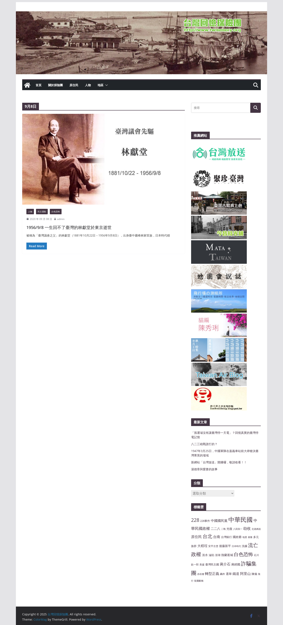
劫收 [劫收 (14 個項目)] (247, 528)
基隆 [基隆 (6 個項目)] (250, 537)
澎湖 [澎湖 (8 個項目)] (217, 555)
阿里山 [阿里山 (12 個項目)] (245, 573)
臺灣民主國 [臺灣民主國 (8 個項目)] (212, 564)
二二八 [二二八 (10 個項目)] (215, 528)
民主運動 (42, 211)
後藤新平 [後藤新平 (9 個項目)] (225, 546)
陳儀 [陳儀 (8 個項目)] (254, 574)
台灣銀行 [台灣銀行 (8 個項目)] (226, 537)
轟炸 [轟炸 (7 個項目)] (222, 574)
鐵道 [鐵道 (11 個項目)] (236, 573)
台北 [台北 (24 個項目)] (207, 536)
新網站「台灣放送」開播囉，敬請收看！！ (219, 462)
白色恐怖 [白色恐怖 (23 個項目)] (243, 554)
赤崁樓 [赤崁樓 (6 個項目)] (200, 574)
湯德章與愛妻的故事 (204, 469)
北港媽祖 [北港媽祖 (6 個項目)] (256, 529)
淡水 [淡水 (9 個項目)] (205, 555)
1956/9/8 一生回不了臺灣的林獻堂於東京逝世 (69, 227)
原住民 (73, 85)
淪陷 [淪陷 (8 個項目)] (211, 555)
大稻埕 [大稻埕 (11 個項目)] (202, 545)
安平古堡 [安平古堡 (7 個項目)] (213, 546)
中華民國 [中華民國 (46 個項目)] (240, 519)
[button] (105, 85)
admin (60, 219)
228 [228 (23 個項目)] (195, 520)
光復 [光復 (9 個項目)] (229, 529)
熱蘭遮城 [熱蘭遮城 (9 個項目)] (227, 555)
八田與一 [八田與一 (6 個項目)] (237, 529)
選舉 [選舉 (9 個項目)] (229, 574)
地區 (100, 85)
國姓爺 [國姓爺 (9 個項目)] (237, 537)
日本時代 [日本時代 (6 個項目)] (236, 546)
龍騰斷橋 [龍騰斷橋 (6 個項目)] (198, 580)
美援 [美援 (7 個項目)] (202, 564)
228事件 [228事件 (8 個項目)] (205, 521)
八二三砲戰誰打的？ (204, 444)
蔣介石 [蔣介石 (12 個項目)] (225, 564)
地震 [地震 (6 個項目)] (244, 537)
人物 (88, 85)
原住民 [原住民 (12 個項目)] (196, 536)
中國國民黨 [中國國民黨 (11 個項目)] (219, 520)
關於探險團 (55, 85)
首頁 (38, 85)
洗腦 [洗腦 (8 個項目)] (244, 546)
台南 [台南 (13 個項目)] (216, 536)
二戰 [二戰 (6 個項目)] (223, 529)
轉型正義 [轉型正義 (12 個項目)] (212, 573)
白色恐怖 (55, 211)
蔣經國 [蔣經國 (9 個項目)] (235, 564)
